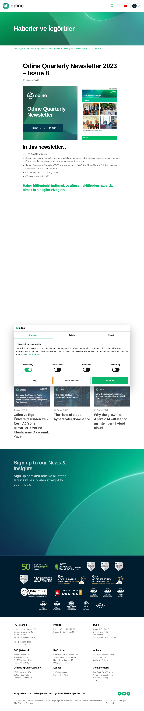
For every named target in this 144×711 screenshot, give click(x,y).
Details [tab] (72, 335)
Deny (34, 380)
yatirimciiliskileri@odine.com (70, 693)
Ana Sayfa (18, 48)
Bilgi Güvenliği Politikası (23, 703)
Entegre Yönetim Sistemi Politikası (89, 700)
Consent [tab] (33, 335)
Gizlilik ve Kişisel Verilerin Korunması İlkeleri (32, 700)
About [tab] (111, 335)
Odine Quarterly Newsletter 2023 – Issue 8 (82, 48)
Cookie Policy (33, 354)
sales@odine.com (43, 693)
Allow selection (72, 380)
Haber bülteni (54, 48)
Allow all (110, 380)
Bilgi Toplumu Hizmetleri (62, 700)
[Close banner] (127, 328)
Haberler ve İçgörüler (35, 48)
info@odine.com (22, 693)
